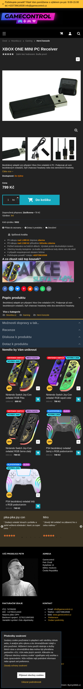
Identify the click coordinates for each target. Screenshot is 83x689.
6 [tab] (43, 537)
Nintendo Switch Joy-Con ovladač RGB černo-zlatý (20, 443)
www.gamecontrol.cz (62, 615)
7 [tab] (47, 537)
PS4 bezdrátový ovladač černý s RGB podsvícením (61, 443)
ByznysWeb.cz (74, 685)
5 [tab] (39, 537)
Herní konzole (43, 315)
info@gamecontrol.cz (63, 609)
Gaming (26, 315)
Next (81, 526)
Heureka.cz (11, 315)
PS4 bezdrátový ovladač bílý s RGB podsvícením (21, 497)
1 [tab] (22, 537)
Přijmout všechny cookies (31, 675)
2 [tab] (26, 537)
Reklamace (53, 617)
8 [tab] (52, 537)
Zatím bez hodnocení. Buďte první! (31, 54)
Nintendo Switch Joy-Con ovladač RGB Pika (20, 390)
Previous (2, 526)
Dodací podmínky (56, 620)
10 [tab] (60, 537)
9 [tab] (56, 537)
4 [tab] (35, 537)
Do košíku (43, 200)
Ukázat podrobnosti (31, 682)
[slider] (8, 54)
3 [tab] (30, 537)
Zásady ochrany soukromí (15, 665)
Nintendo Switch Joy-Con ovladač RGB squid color (61, 390)
